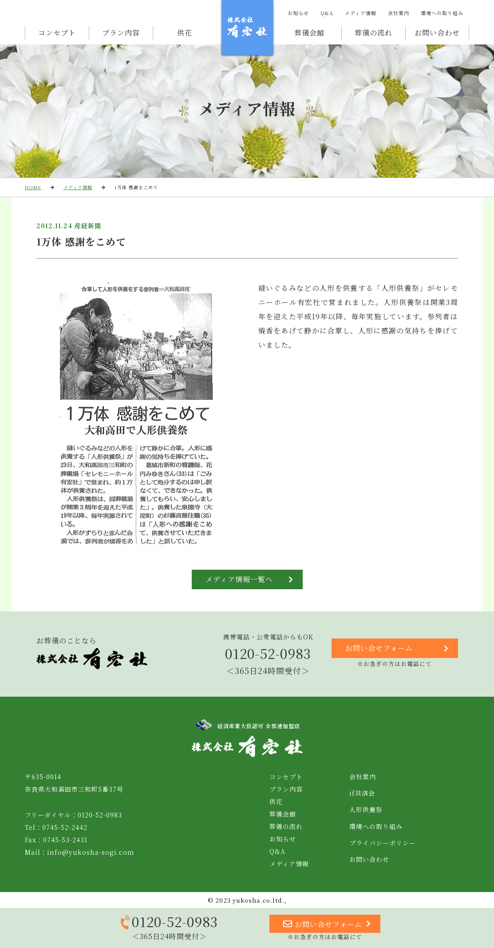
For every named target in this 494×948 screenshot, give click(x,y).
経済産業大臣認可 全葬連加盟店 (247, 725)
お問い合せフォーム (397, 648)
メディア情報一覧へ (249, 579)
